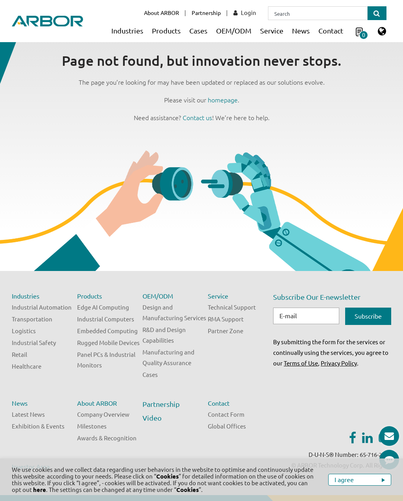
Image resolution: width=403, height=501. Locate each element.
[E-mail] (306, 316)
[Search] (318, 13)
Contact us (197, 117)
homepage (223, 100)
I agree (345, 479)
